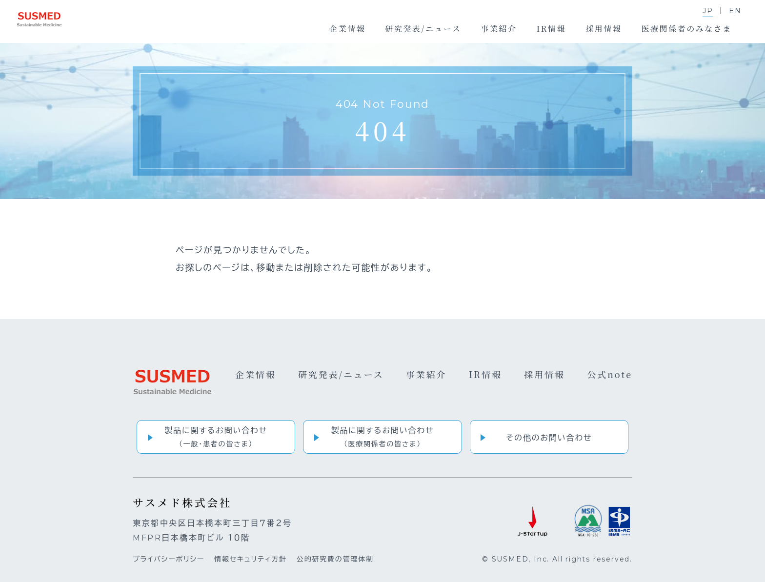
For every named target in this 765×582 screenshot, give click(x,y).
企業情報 (255, 374)
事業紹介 (426, 374)
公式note (609, 374)
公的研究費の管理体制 (335, 559)
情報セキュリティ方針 (250, 559)
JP (708, 10)
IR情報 (485, 374)
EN (735, 10)
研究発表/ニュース (341, 374)
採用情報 (544, 374)
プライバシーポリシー (168, 559)
